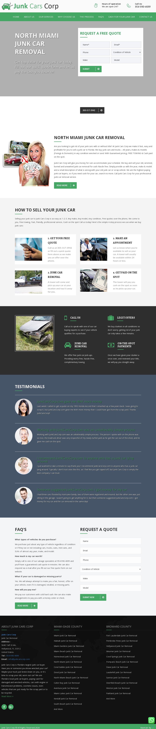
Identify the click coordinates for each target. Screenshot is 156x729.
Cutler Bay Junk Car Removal (67, 680)
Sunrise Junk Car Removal (117, 674)
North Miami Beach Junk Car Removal (71, 674)
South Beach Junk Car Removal (68, 701)
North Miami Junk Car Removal (68, 659)
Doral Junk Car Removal (64, 669)
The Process (87, 16)
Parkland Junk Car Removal (118, 690)
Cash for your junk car (121, 16)
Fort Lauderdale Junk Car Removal (121, 632)
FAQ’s (101, 16)
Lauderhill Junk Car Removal (119, 669)
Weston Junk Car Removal (118, 685)
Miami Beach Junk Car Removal (68, 648)
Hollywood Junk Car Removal (119, 643)
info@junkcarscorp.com (19, 656)
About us (29, 16)
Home (16, 16)
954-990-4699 (142, 6)
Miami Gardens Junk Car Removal (69, 643)
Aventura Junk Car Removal (66, 685)
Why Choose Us (66, 16)
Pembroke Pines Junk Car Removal (122, 638)
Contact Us (145, 16)
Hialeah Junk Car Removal (65, 638)
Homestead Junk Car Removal (67, 653)
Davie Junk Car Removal (117, 664)
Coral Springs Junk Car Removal (120, 653)
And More (58, 706)
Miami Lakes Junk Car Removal (68, 690)
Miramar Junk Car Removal (118, 648)
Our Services (46, 16)
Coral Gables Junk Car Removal (68, 664)
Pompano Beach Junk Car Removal (122, 659)
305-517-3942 (93, 110)
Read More (66, 185)
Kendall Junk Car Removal (65, 696)
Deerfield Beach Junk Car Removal (121, 680)
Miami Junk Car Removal (65, 632)
